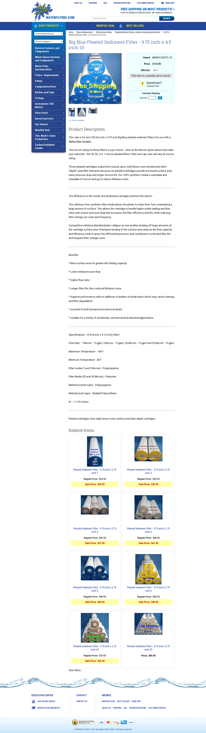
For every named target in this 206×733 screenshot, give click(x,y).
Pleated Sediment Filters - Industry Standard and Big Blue (137, 32)
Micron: (145, 70)
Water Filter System (80, 141)
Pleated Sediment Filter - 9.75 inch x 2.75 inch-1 (94, 471)
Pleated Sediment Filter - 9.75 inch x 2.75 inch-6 (148, 589)
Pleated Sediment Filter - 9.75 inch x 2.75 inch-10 (94, 648)
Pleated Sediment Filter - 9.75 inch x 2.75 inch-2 (148, 471)
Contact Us (81, 701)
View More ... (76, 670)
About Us (77, 3)
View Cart (170, 3)
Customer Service (145, 3)
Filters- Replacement (85, 32)
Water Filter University (48, 708)
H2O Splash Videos (46, 701)
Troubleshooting (121, 3)
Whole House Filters (104, 32)
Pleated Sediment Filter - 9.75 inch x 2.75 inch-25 (148, 648)
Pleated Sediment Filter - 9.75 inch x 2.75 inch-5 (94, 589)
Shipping (93, 3)
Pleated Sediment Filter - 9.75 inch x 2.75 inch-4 (148, 530)
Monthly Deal (106, 26)
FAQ (105, 3)
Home (71, 32)
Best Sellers (135, 26)
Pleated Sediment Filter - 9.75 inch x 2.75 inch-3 (94, 530)
